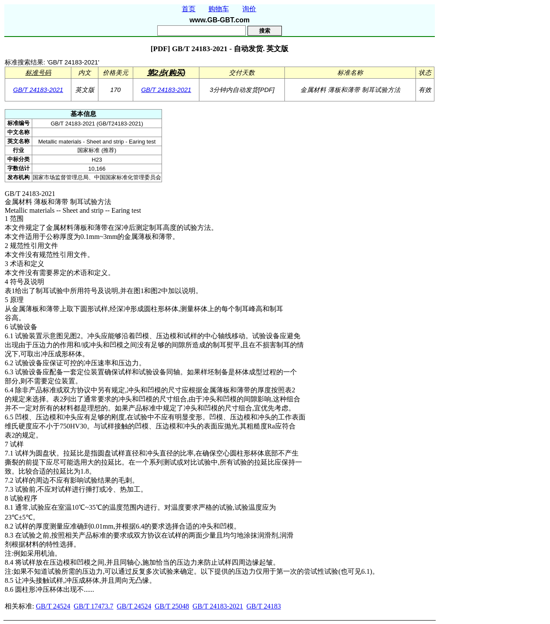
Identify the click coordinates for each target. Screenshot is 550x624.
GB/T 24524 (53, 606)
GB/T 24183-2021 (38, 89)
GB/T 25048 (172, 606)
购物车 (218, 8)
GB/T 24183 (264, 606)
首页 (189, 8)
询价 (249, 8)
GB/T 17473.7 (93, 606)
